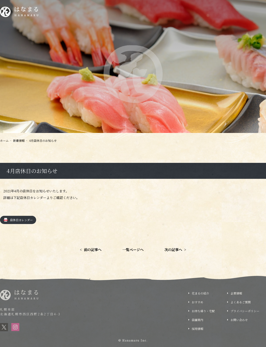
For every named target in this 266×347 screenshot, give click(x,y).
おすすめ (149, 15)
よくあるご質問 (254, 15)
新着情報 (131, 15)
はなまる (27, 12)
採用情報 (197, 328)
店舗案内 (197, 319)
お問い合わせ (239, 319)
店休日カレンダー (21, 220)
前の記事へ (91, 249)
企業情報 (231, 15)
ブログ (197, 15)
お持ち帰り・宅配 (173, 15)
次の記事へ (175, 249)
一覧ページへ (133, 249)
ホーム (4, 140)
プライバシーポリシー (245, 311)
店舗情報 (213, 15)
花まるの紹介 (110, 15)
